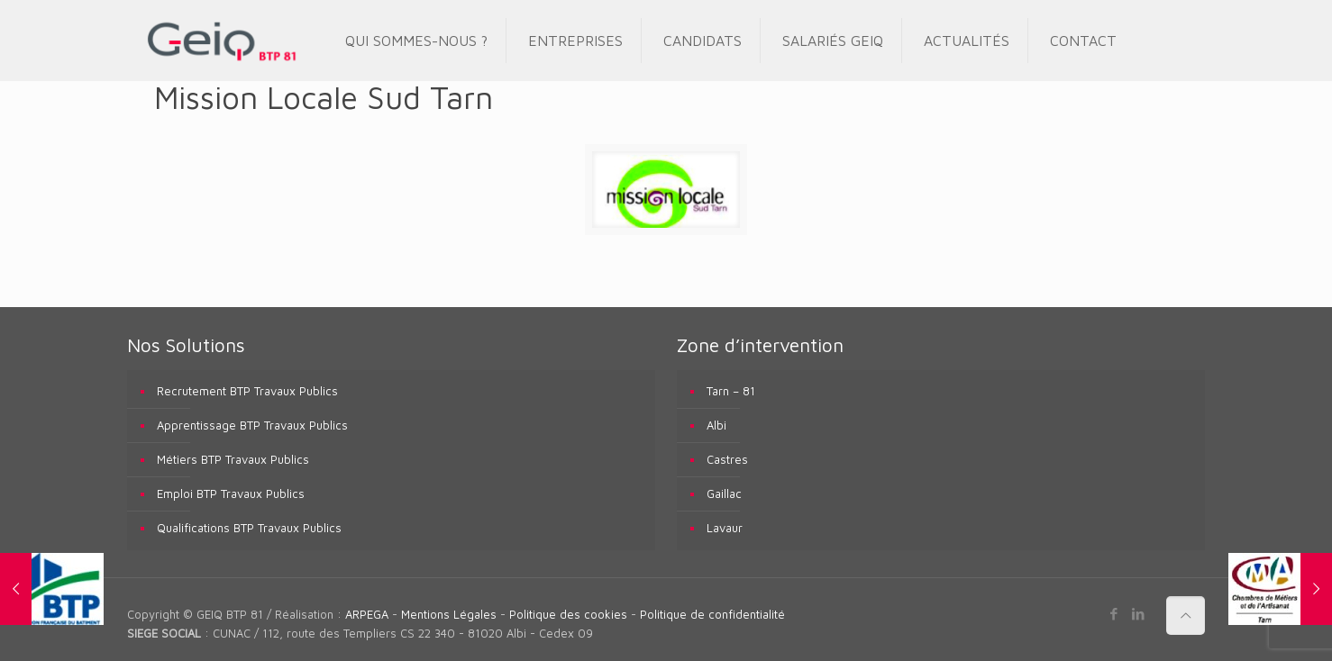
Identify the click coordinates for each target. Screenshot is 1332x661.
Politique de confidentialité (712, 614)
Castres (727, 459)
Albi (716, 425)
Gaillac (724, 493)
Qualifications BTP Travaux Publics (249, 528)
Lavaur (725, 528)
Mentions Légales (449, 614)
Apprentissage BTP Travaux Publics (252, 425)
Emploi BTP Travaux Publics (231, 493)
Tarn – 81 (731, 391)
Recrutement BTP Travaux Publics (247, 391)
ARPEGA (366, 614)
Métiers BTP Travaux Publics (233, 459)
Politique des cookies (568, 614)
